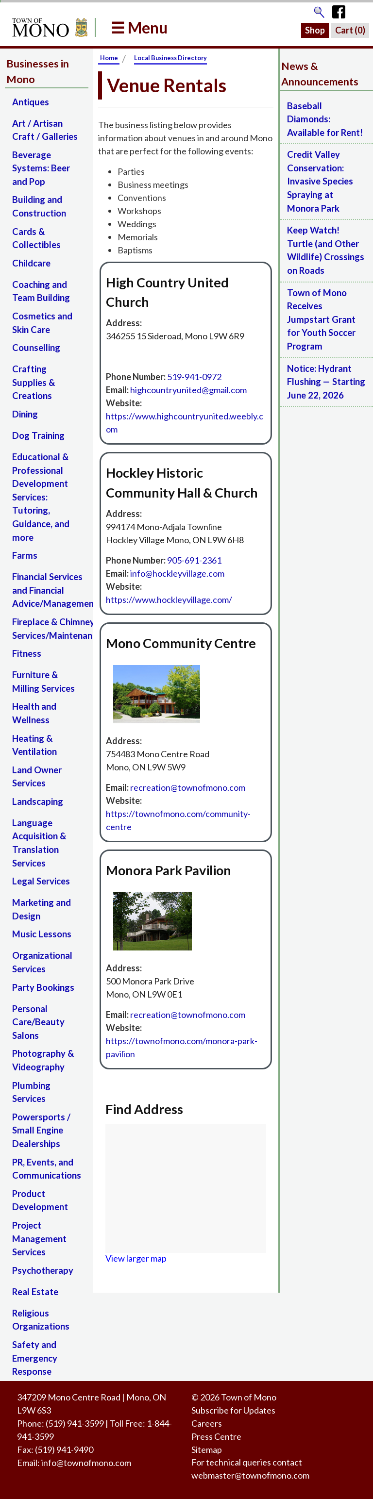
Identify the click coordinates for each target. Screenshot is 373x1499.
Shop (315, 30)
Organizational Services (42, 962)
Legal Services (41, 881)
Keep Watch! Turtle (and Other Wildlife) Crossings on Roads (325, 250)
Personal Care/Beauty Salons (38, 1022)
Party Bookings (43, 987)
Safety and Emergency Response (34, 1358)
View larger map (136, 1258)
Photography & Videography (43, 1060)
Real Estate (35, 1291)
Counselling (36, 347)
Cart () (350, 30)
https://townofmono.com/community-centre (178, 820)
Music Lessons (41, 934)
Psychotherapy (42, 1270)
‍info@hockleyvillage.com (177, 573)
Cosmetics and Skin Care (42, 323)
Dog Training (38, 435)
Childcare (31, 263)
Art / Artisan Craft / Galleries (45, 130)
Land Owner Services (37, 777)
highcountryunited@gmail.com (188, 389)
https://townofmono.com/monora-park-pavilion (181, 1047)
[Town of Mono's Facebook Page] (342, 9)
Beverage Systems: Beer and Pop (41, 168)
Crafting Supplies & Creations (33, 382)
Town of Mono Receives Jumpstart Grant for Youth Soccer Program (321, 319)
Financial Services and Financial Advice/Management (50, 590)
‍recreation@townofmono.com (187, 1014)
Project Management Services (39, 1238)
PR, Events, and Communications (46, 1169)
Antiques (30, 102)
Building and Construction (39, 206)
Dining (25, 414)
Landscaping (37, 801)
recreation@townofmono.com (187, 787)
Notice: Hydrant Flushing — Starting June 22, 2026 (326, 381)
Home (109, 58)
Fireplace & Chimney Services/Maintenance (50, 628)
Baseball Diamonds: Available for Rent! (325, 119)
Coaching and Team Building (41, 291)
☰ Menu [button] (139, 27)
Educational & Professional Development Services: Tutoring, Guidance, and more (40, 497)
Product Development (40, 1200)
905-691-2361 (194, 560)
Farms (24, 555)
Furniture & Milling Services (43, 681)
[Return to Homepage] (48, 27)
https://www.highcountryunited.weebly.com (184, 422)
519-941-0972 (194, 376)
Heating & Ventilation (34, 745)
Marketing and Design (41, 909)
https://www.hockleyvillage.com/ (169, 599)
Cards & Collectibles (36, 238)
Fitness (26, 653)
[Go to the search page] (319, 9)
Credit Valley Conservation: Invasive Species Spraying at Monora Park (320, 181)
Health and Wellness (34, 713)
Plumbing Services (31, 1092)
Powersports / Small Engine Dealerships (41, 1130)
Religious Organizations (40, 1320)
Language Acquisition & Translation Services (39, 842)
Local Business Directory (170, 58)
